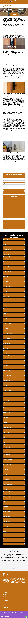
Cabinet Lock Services (6, 286)
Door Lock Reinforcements (7, 333)
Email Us (5, 605)
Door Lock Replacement (7, 338)
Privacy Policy (5, 598)
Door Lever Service (6, 328)
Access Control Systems (7, 249)
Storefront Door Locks (6, 523)
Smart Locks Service (6, 521)
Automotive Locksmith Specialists (8, 259)
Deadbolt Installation (6, 308)
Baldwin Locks (5, 261)
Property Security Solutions (7, 484)
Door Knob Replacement (7, 323)
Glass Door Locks (6, 387)
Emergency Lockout (6, 350)
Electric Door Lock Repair (7, 345)
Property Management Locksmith (8, 481)
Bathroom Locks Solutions (7, 264)
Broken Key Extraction (6, 276)
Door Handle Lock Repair (7, 316)
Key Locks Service (6, 407)
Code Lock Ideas (5, 298)
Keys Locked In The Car (7, 412)
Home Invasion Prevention (7, 395)
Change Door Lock (6, 293)
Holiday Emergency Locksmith (8, 392)
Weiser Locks (5, 536)
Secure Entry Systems (6, 516)
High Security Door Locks (7, 390)
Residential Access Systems (7, 496)
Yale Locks (5, 543)
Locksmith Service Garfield (14, 612)
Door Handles (5, 318)
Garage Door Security (6, 380)
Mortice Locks (5, 457)
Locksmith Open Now (6, 439)
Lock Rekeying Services (7, 427)
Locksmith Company (6, 432)
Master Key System (6, 449)
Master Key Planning (6, 447)
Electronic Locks (5, 348)
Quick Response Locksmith (7, 489)
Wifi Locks (4, 538)
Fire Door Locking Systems (7, 375)
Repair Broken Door (6, 494)
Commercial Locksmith (6, 303)
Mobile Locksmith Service (7, 454)
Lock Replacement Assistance (8, 429)
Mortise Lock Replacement (7, 459)
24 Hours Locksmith (6, 239)
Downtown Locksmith (6, 343)
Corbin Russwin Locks (6, 306)
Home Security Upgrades (7, 400)
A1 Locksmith (5, 244)
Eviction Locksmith (6, 355)
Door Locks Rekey (6, 340)
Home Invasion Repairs (6, 397)
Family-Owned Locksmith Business (8, 363)
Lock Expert (5, 422)
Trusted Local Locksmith (7, 531)
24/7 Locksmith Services (6, 590)
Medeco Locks (5, 452)
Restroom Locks (5, 501)
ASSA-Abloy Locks (6, 254)
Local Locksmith (5, 417)
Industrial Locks (5, 405)
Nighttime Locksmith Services (7, 464)
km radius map (14, 207)
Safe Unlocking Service (7, 511)
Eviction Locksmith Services (7, 358)
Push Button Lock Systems (7, 486)
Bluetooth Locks (5, 269)
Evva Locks (5, 360)
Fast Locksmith (5, 365)
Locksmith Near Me (6, 437)
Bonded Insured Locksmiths (7, 271)
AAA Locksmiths (5, 246)
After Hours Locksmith (6, 251)
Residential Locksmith (6, 499)
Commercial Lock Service (7, 301)
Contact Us (4, 596)
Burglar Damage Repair (7, 281)
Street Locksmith (6, 526)
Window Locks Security (6, 541)
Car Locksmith (5, 291)
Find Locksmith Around (6, 370)
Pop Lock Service (6, 479)
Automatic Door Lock (6, 256)
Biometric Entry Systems (7, 266)
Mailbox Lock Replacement (7, 444)
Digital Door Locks (6, 313)
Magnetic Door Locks (6, 442)
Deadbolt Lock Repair (6, 311)
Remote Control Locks (6, 491)
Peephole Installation (6, 474)
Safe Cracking (5, 506)
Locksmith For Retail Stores (7, 434)
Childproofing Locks (6, 296)
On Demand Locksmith (6, 469)
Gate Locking (5, 385)
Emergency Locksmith (6, 353)
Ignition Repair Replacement (7, 402)
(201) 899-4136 (14, 14)
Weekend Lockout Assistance (7, 533)
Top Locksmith (5, 528)
